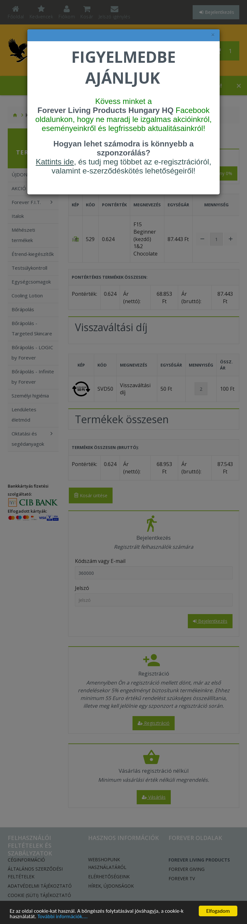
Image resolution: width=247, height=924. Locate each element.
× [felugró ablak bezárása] (213, 35)
